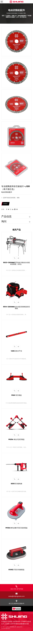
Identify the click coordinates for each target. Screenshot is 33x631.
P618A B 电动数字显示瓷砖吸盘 (16, 528)
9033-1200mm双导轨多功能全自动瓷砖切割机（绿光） (16, 263)
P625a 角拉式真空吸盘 (16, 439)
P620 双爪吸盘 (16, 395)
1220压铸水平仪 (16, 351)
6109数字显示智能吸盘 (16, 570)
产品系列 (8, 16)
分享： (3, 209)
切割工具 (14, 16)
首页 (3, 16)
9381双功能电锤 (16, 484)
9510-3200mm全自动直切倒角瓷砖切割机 (16, 307)
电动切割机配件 (22, 16)
